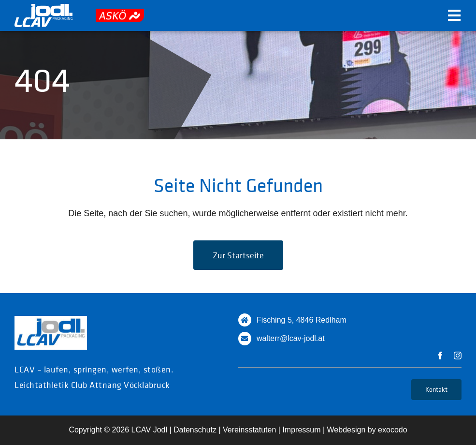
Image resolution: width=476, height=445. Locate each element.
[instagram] (458, 355)
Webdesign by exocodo (367, 430)
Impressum (301, 430)
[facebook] (440, 355)
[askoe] (120, 13)
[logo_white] (43, 8)
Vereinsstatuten (249, 430)
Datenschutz (194, 430)
